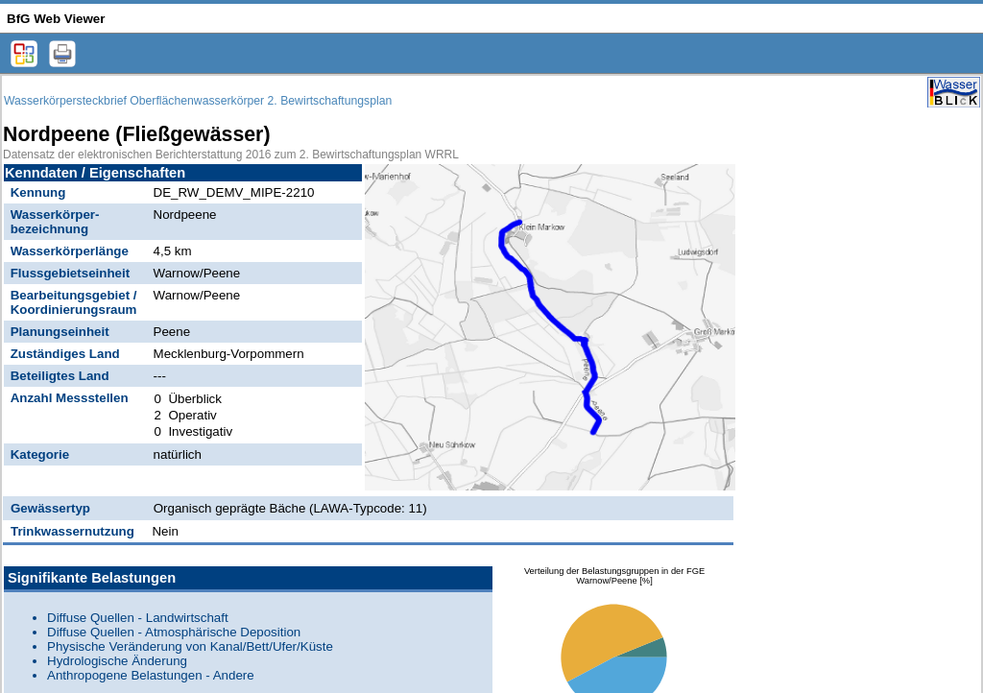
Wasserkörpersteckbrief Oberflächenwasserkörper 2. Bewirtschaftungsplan (198, 101)
